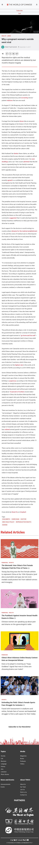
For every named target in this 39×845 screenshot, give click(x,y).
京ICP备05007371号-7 (26, 842)
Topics (3, 751)
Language (3, 764)
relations (10, 100)
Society (3, 756)
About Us (23, 784)
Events (3, 787)
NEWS (9, 36)
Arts (2, 769)
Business (3, 761)
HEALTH (4, 36)
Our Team (23, 787)
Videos (22, 764)
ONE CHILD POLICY (8, 522)
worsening (24, 98)
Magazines (23, 756)
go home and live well (28, 335)
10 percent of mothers (17, 392)
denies (16, 153)
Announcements (5, 784)
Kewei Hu (15, 512)
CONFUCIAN (15, 519)
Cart (19, 13)
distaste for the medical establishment (24, 231)
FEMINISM (5, 655)
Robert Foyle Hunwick (11, 47)
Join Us (22, 789)
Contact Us (23, 795)
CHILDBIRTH (6, 519)
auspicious (12, 381)
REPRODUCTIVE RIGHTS (23, 522)
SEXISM (4, 525)
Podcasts (23, 761)
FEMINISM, (5, 562)
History (3, 766)
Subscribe (19, 10)
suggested (12, 218)
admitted (26, 162)
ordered (7, 429)
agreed (9, 180)
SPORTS (11, 562)
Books (22, 758)
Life (2, 758)
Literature (3, 772)
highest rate (19, 365)
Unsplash (23, 512)
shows (21, 121)
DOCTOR (23, 519)
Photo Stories (5, 774)
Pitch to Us (23, 792)
